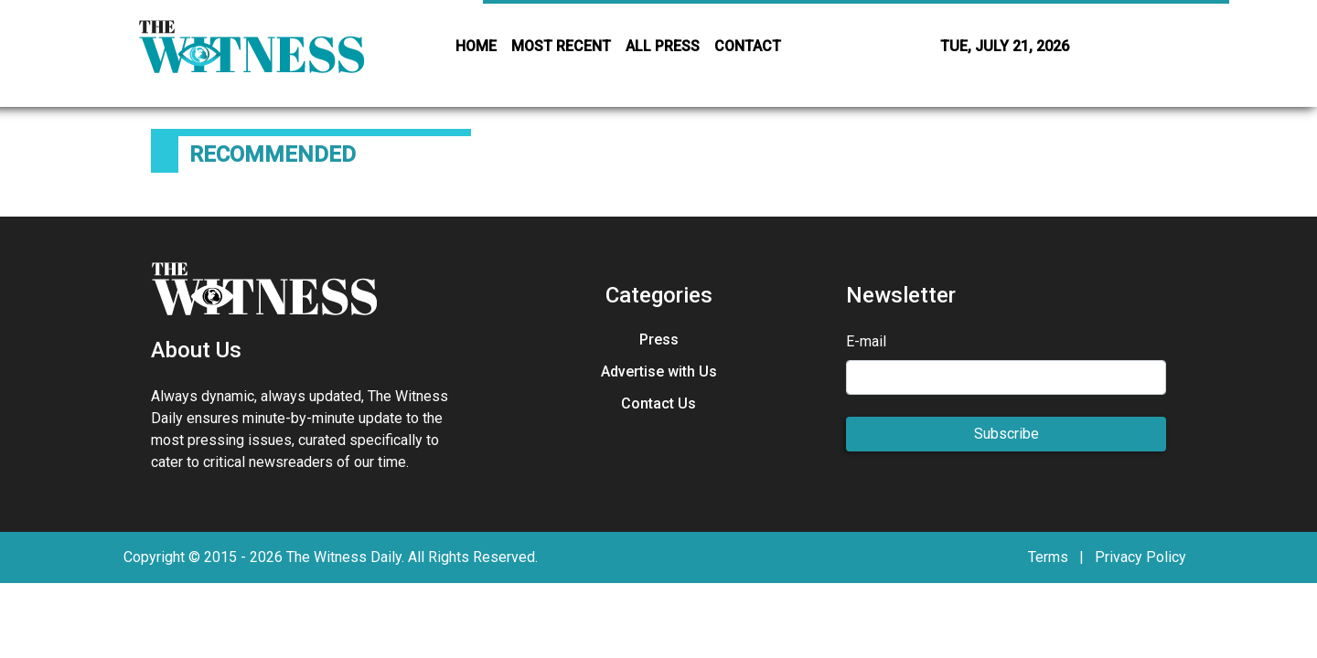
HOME (476, 46)
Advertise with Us (659, 371)
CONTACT (747, 46)
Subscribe (1006, 433)
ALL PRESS (663, 46)
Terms (1048, 557)
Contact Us (658, 403)
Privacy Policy (1140, 557)
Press (659, 339)
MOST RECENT (561, 46)
